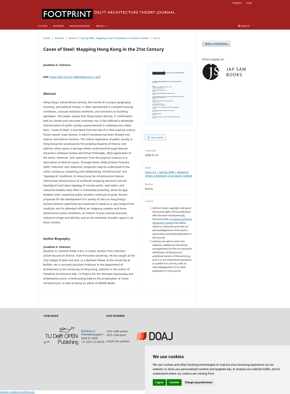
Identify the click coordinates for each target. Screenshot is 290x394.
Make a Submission (216, 43)
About (100, 26)
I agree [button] (159, 382)
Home (46, 38)
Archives (58, 26)
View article (156, 137)
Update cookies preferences (17, 392)
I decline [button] (174, 382)
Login (249, 2)
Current (42, 26)
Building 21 (88, 330)
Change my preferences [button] (198, 382)
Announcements (80, 26)
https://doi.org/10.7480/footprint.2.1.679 (75, 77)
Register (237, 2)
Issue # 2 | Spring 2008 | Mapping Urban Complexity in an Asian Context (109, 38)
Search (244, 26)
